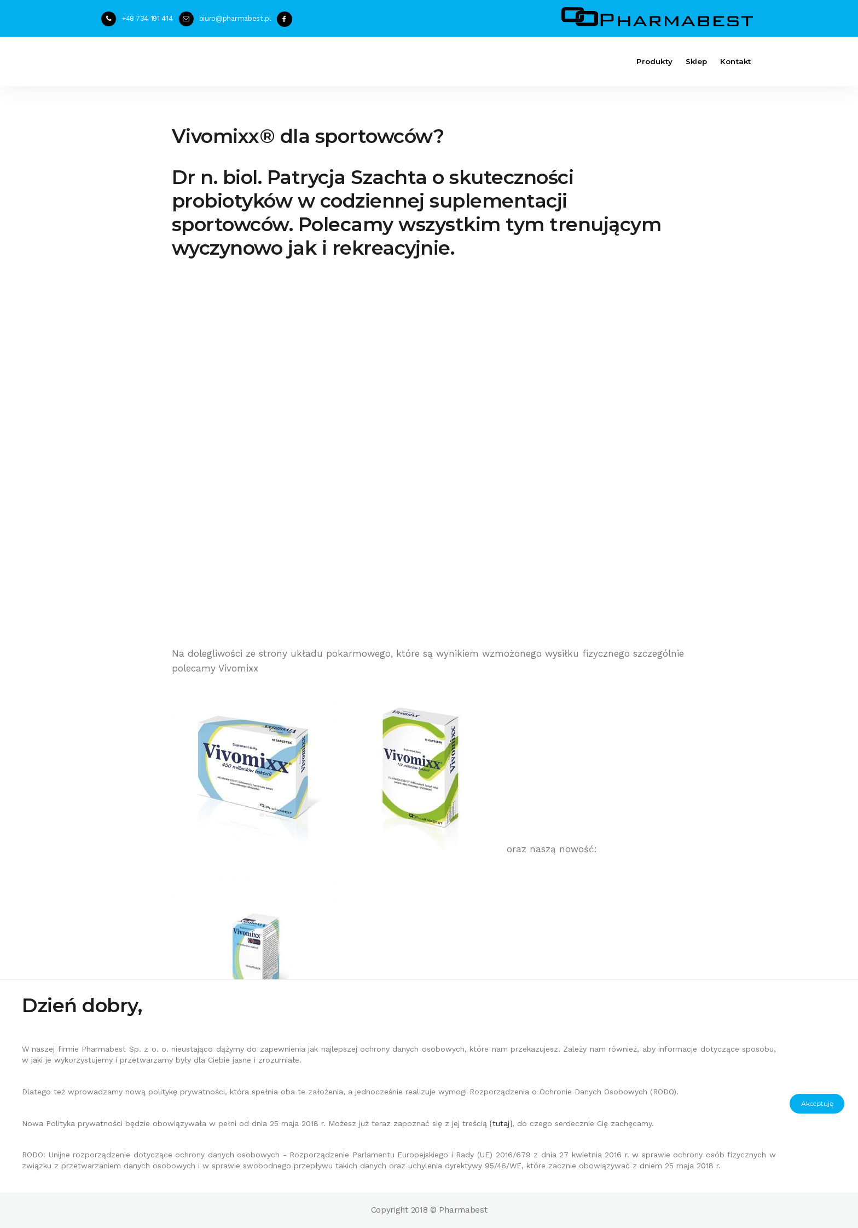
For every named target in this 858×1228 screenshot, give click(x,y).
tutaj (500, 1123)
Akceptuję (817, 1103)
